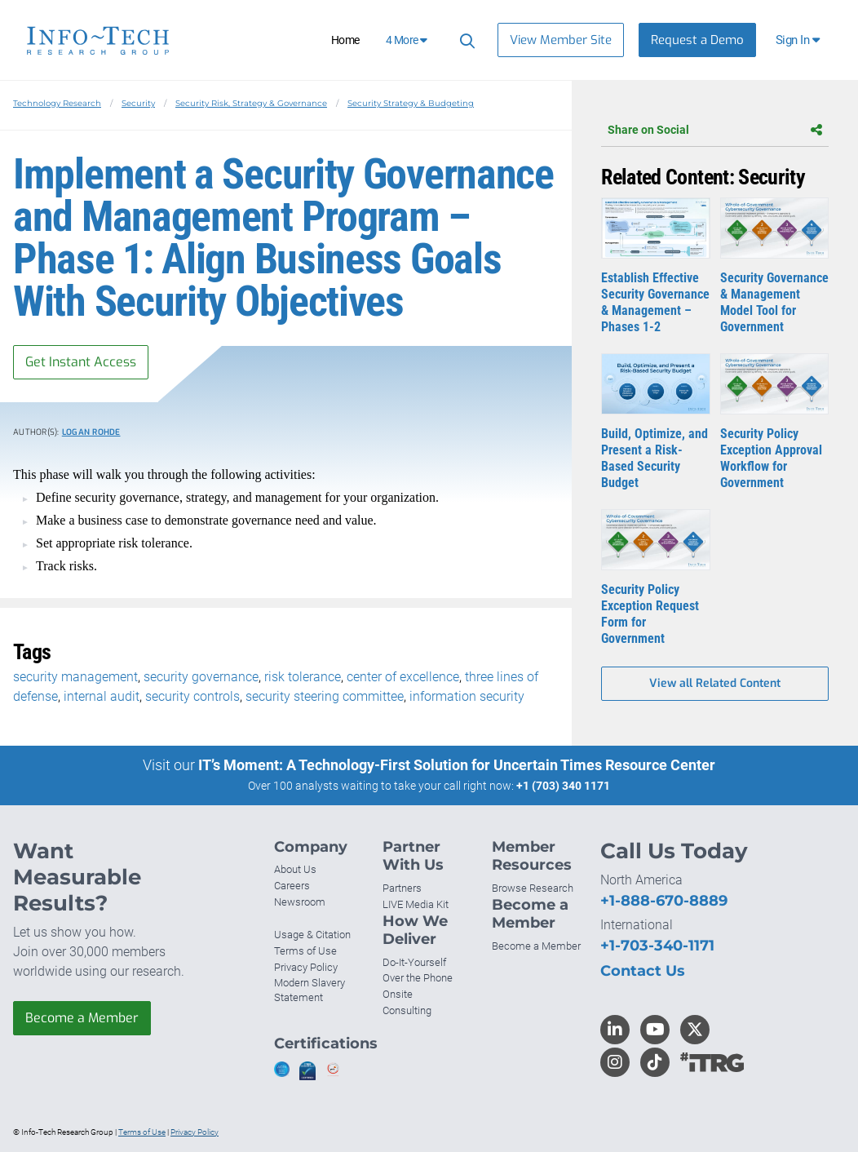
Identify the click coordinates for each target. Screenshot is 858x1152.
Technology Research (57, 103)
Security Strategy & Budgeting (410, 103)
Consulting (407, 1010)
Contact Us (642, 971)
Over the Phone (418, 978)
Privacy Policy (306, 967)
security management (75, 677)
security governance (201, 677)
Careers (292, 886)
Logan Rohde (91, 432)
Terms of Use (305, 951)
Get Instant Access (80, 361)
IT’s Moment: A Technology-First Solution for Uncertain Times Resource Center (456, 764)
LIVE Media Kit (416, 904)
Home (345, 40)
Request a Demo (697, 40)
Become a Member (82, 1017)
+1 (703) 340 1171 (563, 785)
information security (466, 696)
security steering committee (324, 696)
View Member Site (561, 40)
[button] (799, 40)
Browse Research (532, 888)
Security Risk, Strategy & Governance (251, 103)
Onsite (398, 994)
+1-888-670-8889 (664, 901)
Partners (402, 888)
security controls (192, 696)
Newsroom (299, 902)
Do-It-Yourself (414, 962)
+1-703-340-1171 (657, 946)
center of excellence (403, 677)
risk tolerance (302, 677)
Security (138, 103)
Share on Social (715, 130)
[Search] (465, 40)
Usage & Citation (312, 934)
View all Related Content (715, 683)
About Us (295, 869)
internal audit (101, 696)
